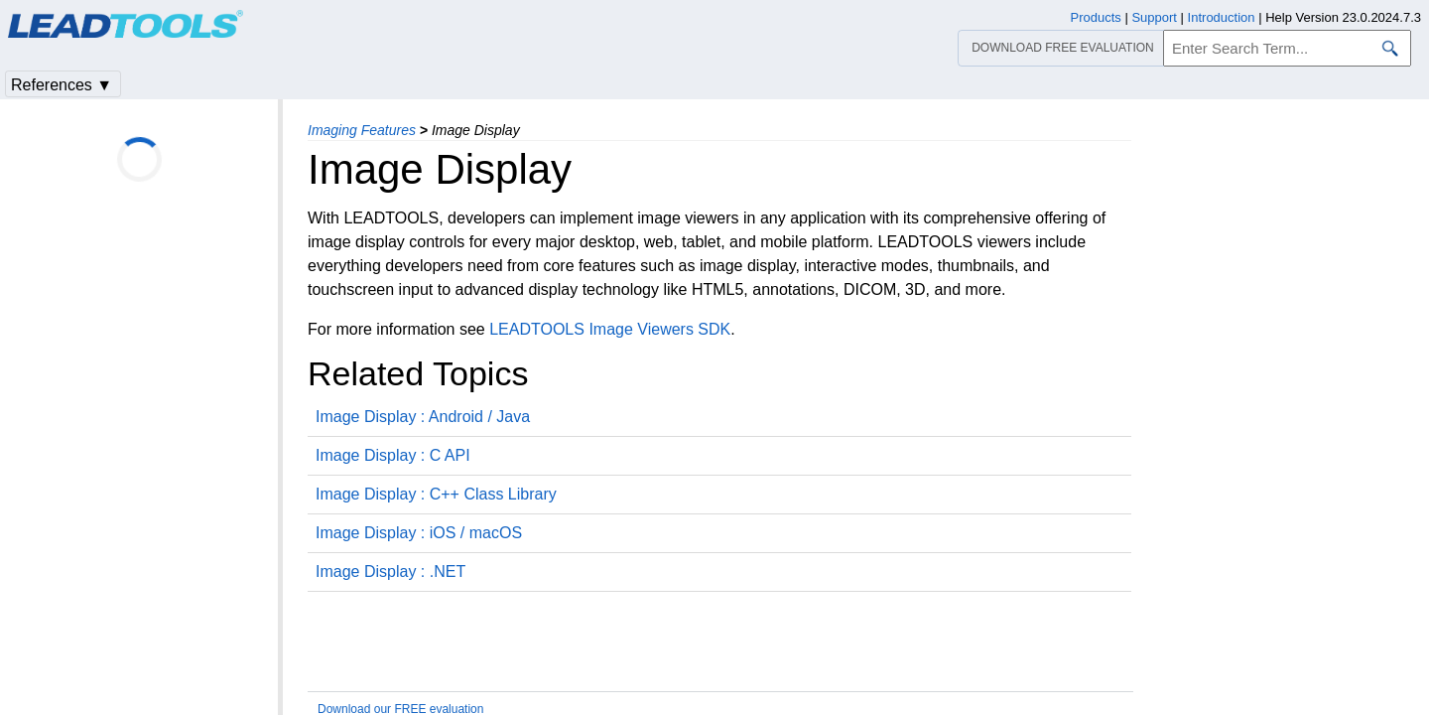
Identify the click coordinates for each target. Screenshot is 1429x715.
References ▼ (61, 84)
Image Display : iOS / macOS (419, 532)
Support (1154, 17)
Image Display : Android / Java (423, 416)
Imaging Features (362, 130)
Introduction (1221, 17)
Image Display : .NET (390, 571)
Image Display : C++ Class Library (436, 494)
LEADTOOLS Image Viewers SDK (609, 329)
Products (1096, 17)
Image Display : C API (393, 455)
